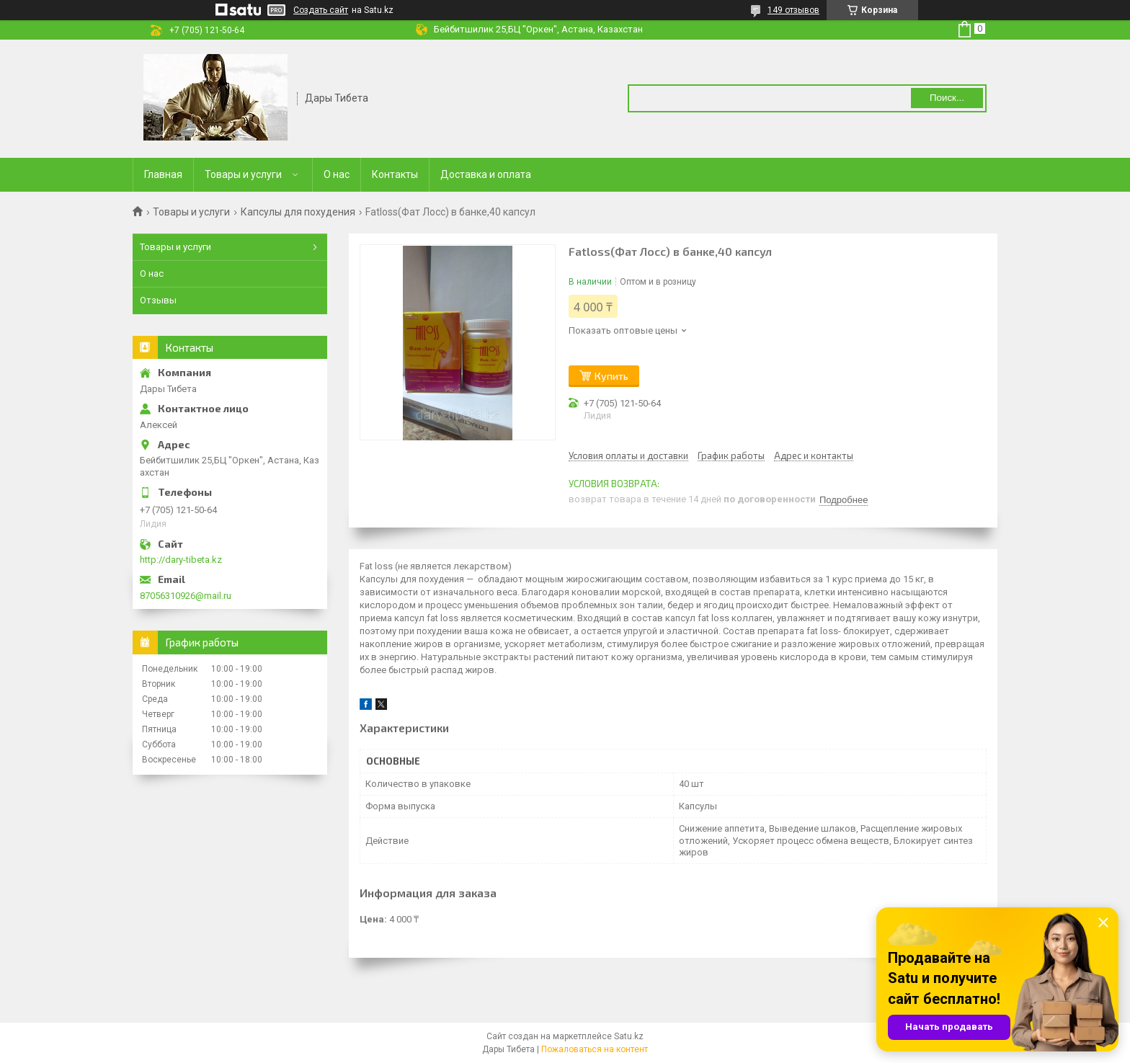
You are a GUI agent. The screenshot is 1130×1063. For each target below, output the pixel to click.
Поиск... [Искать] (947, 97)
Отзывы (158, 300)
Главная (163, 174)
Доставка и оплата (485, 174)
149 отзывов (793, 10)
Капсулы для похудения (298, 212)
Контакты (395, 174)
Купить (611, 376)
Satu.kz (629, 1036)
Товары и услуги (243, 174)
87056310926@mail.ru (185, 595)
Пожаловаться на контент (594, 1049)
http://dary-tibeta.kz (181, 559)
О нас (337, 174)
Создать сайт (320, 10)
